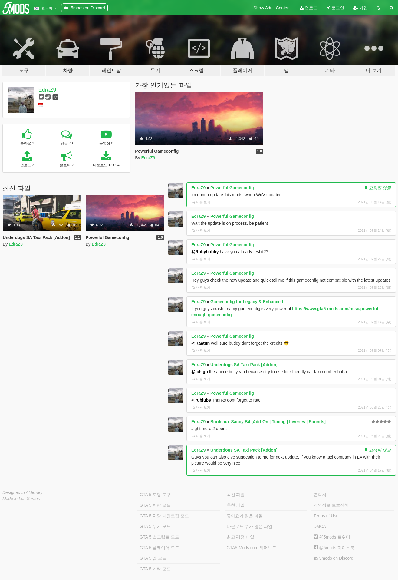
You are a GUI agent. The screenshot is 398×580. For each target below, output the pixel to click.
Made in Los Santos (21, 498)
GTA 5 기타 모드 (155, 568)
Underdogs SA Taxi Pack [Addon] (244, 364)
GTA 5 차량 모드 (155, 505)
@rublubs (201, 400)
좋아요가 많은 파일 (245, 515)
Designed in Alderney (22, 492)
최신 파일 (236, 494)
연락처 (320, 494)
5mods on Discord (334, 558)
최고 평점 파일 (241, 537)
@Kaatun (200, 343)
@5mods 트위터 (332, 537)
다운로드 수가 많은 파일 (250, 526)
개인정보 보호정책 (331, 505)
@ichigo (199, 371)
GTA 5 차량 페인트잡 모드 (164, 515)
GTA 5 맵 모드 (153, 558)
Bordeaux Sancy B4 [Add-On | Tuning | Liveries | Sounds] (268, 421)
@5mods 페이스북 (334, 547)
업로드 (308, 7)
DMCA (320, 526)
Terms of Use (326, 515)
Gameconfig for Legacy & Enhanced (246, 301)
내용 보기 (201, 202)
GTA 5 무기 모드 (155, 526)
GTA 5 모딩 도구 (155, 494)
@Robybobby (205, 251)
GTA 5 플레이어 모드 (159, 547)
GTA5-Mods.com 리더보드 (252, 547)
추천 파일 (236, 505)
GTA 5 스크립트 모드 (159, 537)
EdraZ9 (47, 90)
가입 (360, 7)
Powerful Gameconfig (232, 187)
